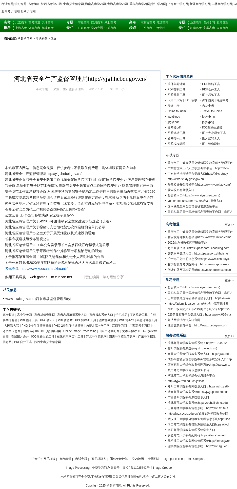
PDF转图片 (65, 320)
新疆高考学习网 (200, 4)
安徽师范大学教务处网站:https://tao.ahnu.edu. (198, 435)
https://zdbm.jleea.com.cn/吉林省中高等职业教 (198, 303)
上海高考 (21, 28)
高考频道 (34, 4)
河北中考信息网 (96, 336)
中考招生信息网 (73, 4)
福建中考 (222, 100)
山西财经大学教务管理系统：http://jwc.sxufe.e (198, 408)
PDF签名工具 (29, 320)
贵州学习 (209, 22)
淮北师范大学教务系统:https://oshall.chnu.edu (198, 402)
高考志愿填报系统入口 (72, 315)
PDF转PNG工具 (85, 320)
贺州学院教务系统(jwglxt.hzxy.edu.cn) (192, 348)
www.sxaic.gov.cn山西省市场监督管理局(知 (38, 299)
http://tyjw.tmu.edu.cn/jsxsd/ (186, 381)
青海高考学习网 (117, 4)
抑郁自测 (208, 100)
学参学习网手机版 (43, 459)
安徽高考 (209, 28)
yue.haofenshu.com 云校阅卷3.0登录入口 (195, 201)
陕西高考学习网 (51, 4)
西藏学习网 (27, 11)
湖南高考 (34, 28)
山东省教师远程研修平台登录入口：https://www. (199, 298)
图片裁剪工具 (176, 95)
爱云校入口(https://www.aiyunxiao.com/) (194, 195)
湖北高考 (110, 22)
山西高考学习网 (33, 331)
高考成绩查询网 (44, 315)
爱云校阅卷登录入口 (181, 190)
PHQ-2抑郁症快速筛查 (69, 325)
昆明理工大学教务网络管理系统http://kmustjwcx (199, 441)
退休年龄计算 (176, 84)
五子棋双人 (98, 459)
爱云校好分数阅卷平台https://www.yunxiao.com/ (199, 184)
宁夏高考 (84, 22)
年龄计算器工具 (147, 320)
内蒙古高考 (147, 22)
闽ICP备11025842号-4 (137, 467)
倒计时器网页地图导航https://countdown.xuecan (199, 270)
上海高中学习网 (178, 4)
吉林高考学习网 (222, 4)
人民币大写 (11, 325)
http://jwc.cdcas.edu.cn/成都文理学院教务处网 (198, 413)
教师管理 (222, 22)
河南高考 (196, 28)
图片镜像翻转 (211, 144)
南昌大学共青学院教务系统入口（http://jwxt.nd (198, 354)
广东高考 (84, 28)
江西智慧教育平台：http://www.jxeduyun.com (197, 325)
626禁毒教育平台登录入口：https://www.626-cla (199, 314)
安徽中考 (173, 105)
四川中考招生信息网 (122, 336)
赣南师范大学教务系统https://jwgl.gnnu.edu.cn (198, 392)
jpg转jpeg (174, 116)
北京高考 (21, 22)
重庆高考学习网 (139, 4)
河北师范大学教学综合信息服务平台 (191, 375)
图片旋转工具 (176, 133)
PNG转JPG (126, 320)
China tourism (177, 111)
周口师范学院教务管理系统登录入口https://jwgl (198, 424)
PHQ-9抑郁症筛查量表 (36, 325)
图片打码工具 (176, 138)
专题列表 (154, 459)
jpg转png (208, 122)
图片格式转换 (108, 320)
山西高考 (196, 22)
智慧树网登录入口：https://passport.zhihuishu (198, 253)
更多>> (229, 225)
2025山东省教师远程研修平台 (187, 242)
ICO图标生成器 (212, 127)
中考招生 (160, 28)
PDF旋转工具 (211, 84)
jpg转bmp (208, 116)
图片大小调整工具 (214, 133)
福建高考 (48, 28)
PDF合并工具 (23, 342)
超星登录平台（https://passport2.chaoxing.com (198, 248)
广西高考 (146, 28)
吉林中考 (208, 105)
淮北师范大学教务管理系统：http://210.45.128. (198, 343)
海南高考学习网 (95, 4)
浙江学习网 (158, 4)
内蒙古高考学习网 (98, 325)
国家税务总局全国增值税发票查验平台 (193, 206)
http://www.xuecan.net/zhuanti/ (44, 269)
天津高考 (48, 22)
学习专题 (20, 4)
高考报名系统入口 (101, 315)
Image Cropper (163, 467)
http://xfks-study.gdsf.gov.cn (186, 179)
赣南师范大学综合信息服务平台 (188, 370)
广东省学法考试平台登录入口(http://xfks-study (198, 173)
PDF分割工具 (176, 89)
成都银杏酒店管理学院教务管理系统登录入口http (200, 359)
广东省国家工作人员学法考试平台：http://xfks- (198, 168)
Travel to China (212, 111)
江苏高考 (110, 28)
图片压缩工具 (211, 95)
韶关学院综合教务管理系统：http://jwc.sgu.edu (198, 446)
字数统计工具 (139, 315)
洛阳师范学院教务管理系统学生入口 (191, 430)
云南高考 (222, 28)
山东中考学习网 (109, 331)
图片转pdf (174, 127)
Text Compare (196, 459)
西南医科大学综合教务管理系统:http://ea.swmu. (199, 364)
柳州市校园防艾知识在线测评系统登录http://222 (199, 309)
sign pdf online (173, 459)
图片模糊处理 (176, 144)
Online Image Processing (79, 331)
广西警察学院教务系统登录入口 (188, 397)
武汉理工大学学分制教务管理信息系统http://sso (199, 419)
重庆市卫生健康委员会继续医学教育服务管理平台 (200, 163)
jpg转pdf (173, 122)
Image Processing (78, 467)
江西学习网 (119, 325)
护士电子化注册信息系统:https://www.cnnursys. (199, 259)
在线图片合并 (20, 336)
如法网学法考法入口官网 (184, 320)
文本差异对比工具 (134, 331)
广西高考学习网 (139, 325)
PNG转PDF (48, 320)
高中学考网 (24, 315)
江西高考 (163, 22)
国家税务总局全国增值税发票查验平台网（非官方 (200, 211)
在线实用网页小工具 (70, 336)
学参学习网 (25, 38)
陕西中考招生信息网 (47, 342)
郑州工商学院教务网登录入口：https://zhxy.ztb (198, 386)
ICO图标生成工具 (42, 336)
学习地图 (121, 315)
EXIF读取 (191, 100)
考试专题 (7, 4)
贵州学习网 (53, 331)
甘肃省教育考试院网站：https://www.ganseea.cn (200, 264)
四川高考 (97, 22)
